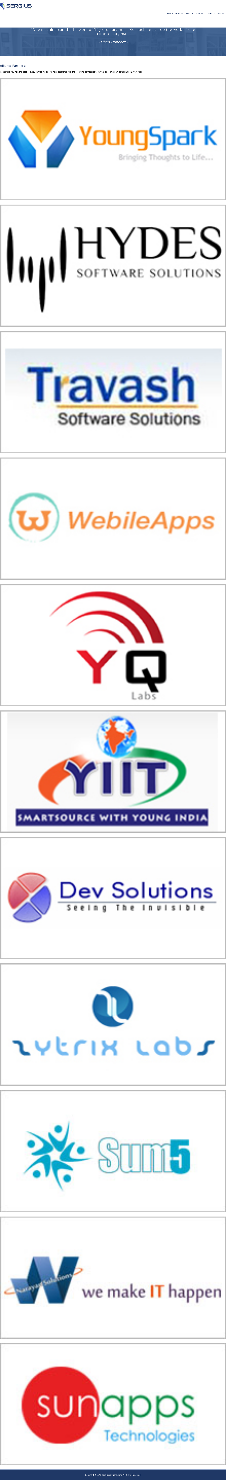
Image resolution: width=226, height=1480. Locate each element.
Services (190, 13)
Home (170, 13)
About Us (179, 13)
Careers (199, 13)
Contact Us (219, 13)
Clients (209, 13)
